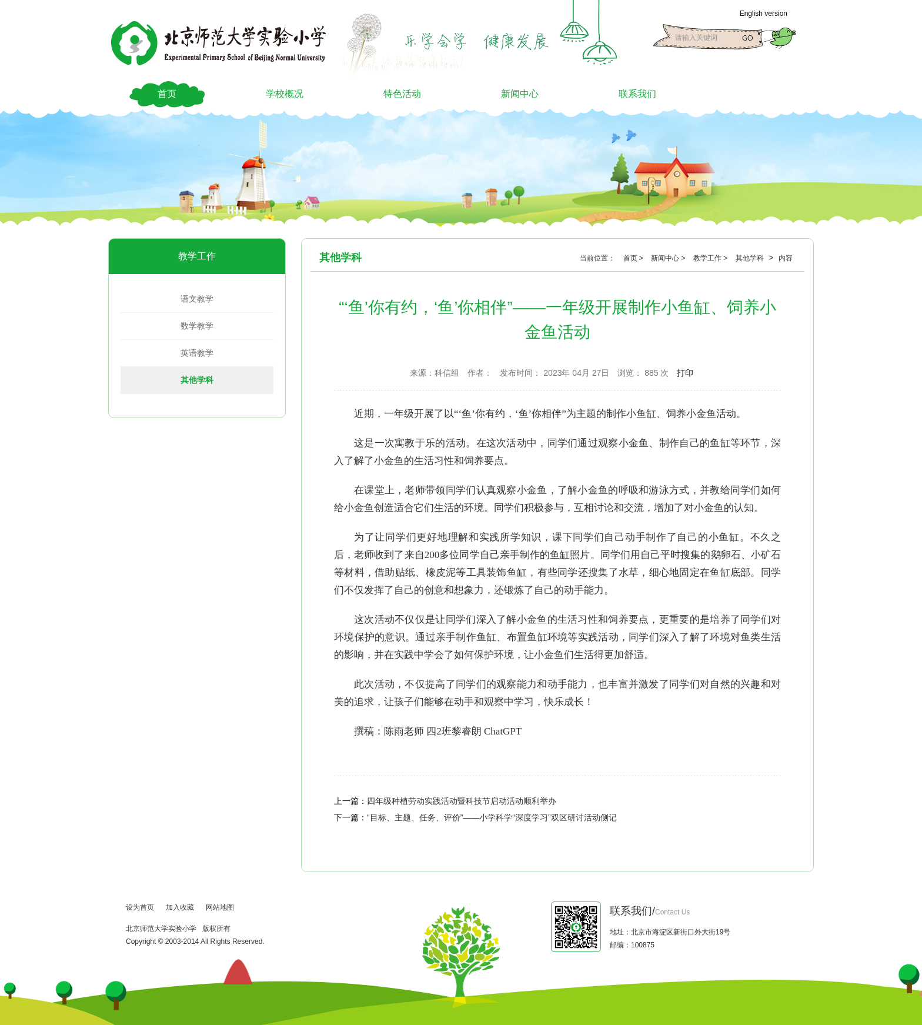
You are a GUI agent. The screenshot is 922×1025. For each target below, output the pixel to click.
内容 (786, 258)
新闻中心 (520, 94)
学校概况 (284, 94)
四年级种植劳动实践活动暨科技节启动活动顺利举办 (461, 801)
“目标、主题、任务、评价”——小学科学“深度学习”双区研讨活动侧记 (492, 817)
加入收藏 (180, 907)
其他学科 (197, 380)
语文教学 (197, 298)
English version (763, 13)
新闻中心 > (669, 258)
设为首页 (140, 907)
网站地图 (220, 907)
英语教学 (197, 353)
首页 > (634, 258)
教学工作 (197, 256)
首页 (167, 94)
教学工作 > (711, 258)
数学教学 (197, 325)
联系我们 (637, 94)
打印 (685, 373)
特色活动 (402, 94)
